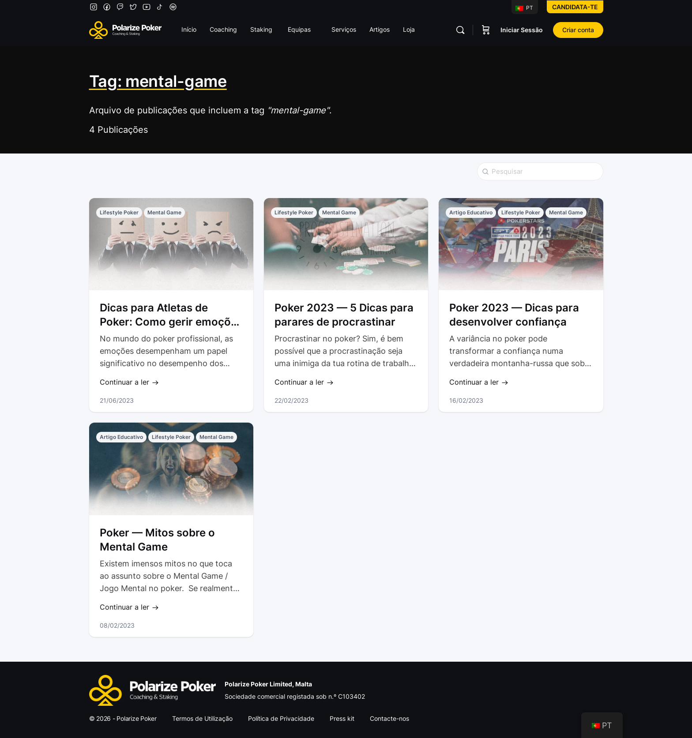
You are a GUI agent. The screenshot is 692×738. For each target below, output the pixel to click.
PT (524, 7)
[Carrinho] (486, 30)
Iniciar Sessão (521, 30)
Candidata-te (575, 7)
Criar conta (578, 30)
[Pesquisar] (460, 30)
